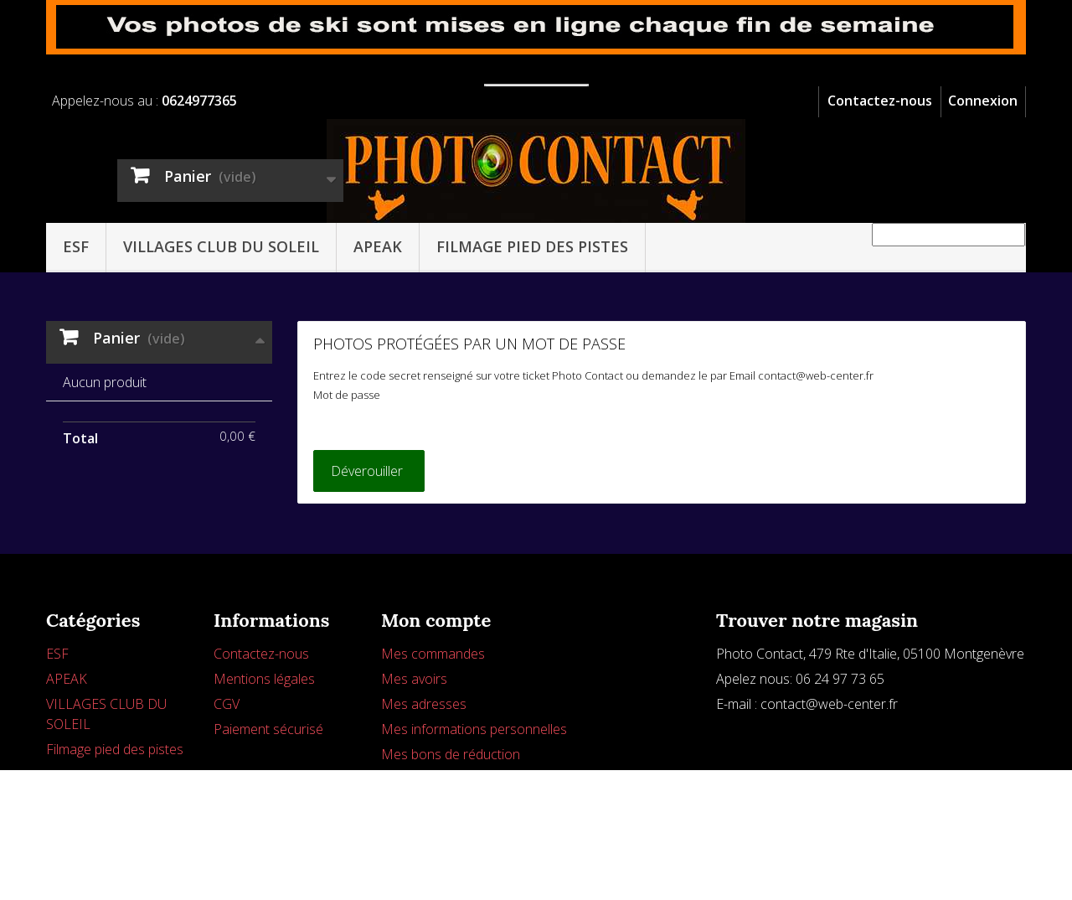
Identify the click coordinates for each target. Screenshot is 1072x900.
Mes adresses (423, 772)
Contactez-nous (879, 100)
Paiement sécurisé (268, 798)
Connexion (983, 100)
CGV (227, 772)
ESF (76, 246)
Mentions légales (264, 747)
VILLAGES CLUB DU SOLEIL (221, 246)
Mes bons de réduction (450, 823)
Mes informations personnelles (474, 798)
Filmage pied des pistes (532, 246)
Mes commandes (433, 722)
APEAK (377, 246)
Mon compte (436, 689)
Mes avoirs (414, 747)
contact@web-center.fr (829, 772)
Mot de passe (346, 394)
